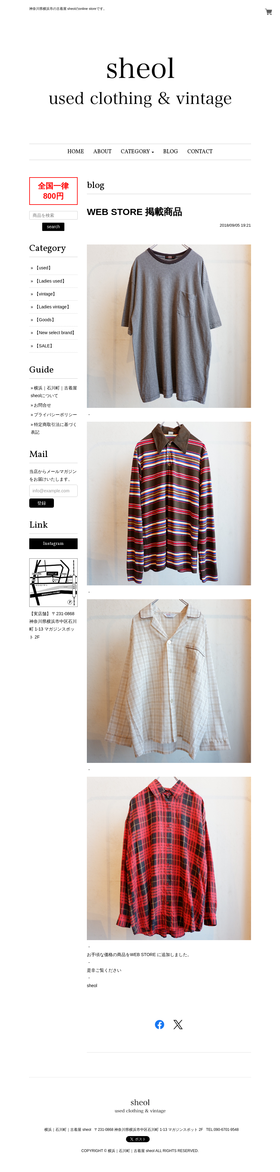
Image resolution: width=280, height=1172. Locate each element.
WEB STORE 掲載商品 (134, 212)
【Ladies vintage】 (52, 306)
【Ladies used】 (50, 281)
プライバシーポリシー (55, 414)
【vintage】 (45, 293)
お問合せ (42, 405)
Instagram (53, 544)
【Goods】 (45, 319)
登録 (41, 503)
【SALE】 (44, 345)
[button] (137, 152)
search (53, 226)
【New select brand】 (55, 332)
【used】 (43, 267)
